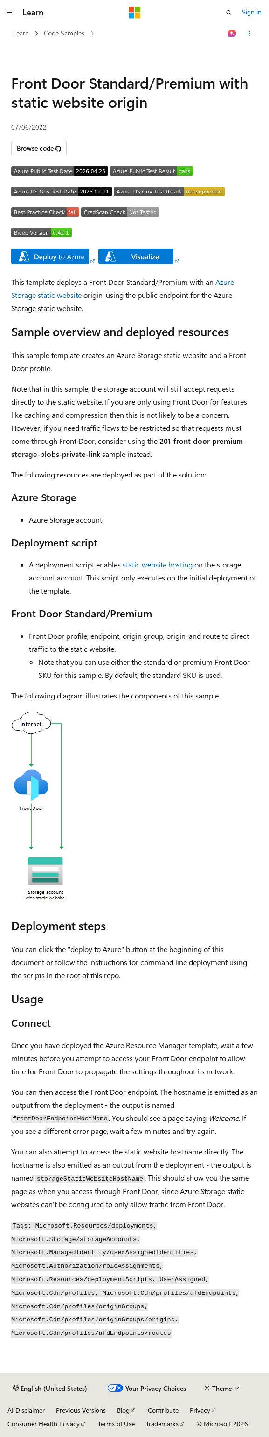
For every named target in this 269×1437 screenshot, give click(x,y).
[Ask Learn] (232, 33)
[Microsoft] (135, 13)
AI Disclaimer (26, 1410)
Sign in (252, 11)
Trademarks (162, 1423)
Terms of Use (116, 1423)
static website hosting (158, 564)
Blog (123, 1410)
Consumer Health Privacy (43, 1423)
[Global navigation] (9, 12)
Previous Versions (81, 1410)
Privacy (200, 1410)
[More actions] (249, 33)
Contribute (163, 1410)
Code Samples (64, 32)
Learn (21, 32)
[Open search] (229, 12)
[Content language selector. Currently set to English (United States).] (50, 1388)
